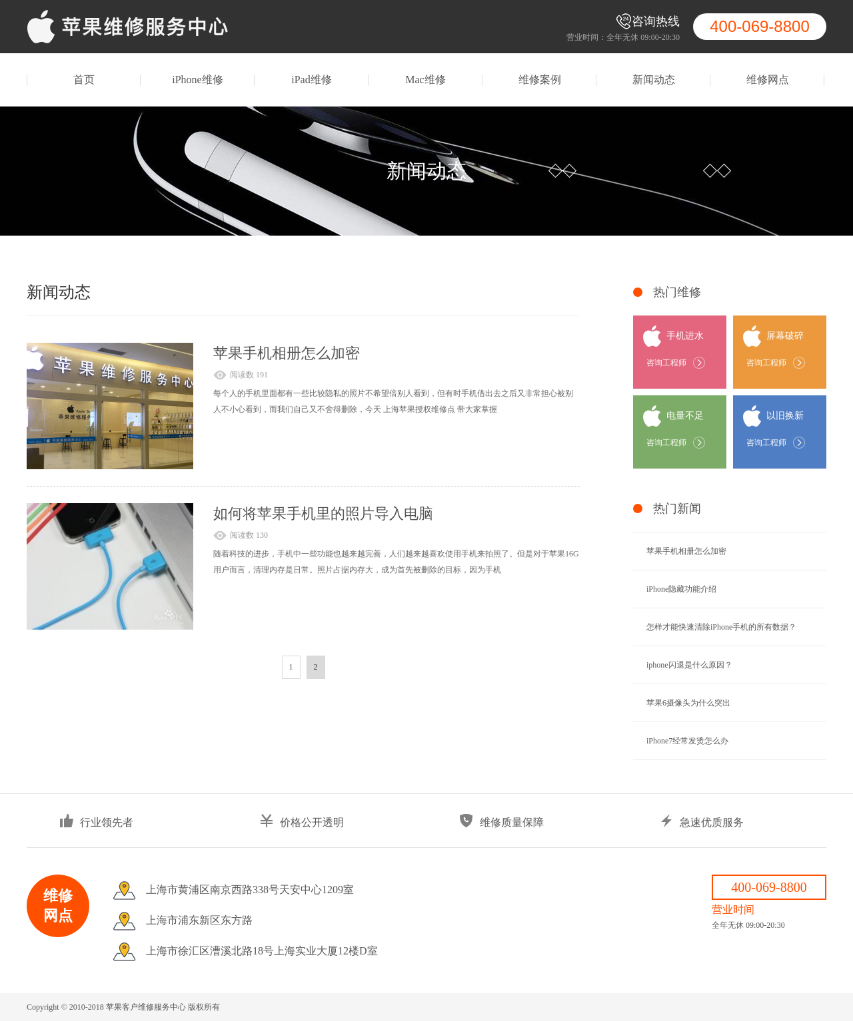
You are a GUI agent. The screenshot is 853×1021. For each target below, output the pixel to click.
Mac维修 (425, 79)
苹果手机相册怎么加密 (286, 353)
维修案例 (539, 79)
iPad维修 (311, 79)
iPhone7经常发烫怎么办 (687, 740)
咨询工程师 (666, 362)
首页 (84, 79)
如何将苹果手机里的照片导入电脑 (323, 513)
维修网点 (767, 79)
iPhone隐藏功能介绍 (681, 589)
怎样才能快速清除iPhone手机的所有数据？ (721, 627)
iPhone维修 (197, 79)
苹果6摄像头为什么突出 (688, 703)
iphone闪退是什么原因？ (689, 665)
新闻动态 (653, 79)
